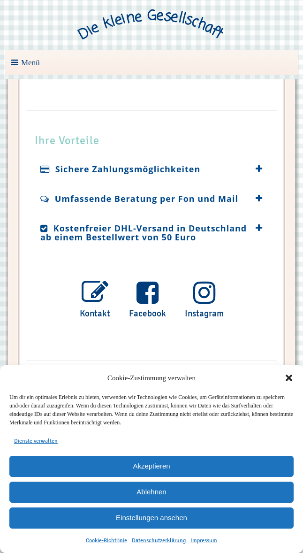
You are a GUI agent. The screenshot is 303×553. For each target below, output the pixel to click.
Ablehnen (151, 492)
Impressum (203, 540)
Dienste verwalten (36, 441)
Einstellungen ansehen (151, 518)
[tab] (151, 169)
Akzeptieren (151, 466)
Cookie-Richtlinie (106, 540)
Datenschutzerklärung (159, 540)
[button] (289, 378)
